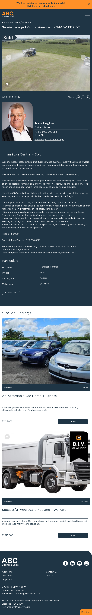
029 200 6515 (50, 132)
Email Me (39, 135)
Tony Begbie (44, 123)
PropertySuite (22, 607)
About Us (7, 572)
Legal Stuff (8, 579)
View (73, 421)
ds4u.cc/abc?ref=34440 (65, 252)
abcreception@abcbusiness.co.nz (26, 593)
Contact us (10, 292)
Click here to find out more (41, 6)
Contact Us (52, 572)
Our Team (7, 575)
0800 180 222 (17, 590)
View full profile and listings (49, 139)
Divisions (85, 612)
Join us (49, 575)
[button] (8, 57)
